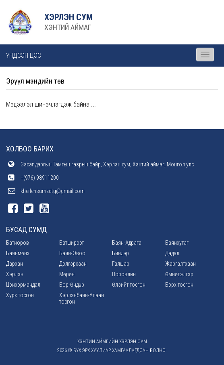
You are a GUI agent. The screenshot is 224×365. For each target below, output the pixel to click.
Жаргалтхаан (180, 263)
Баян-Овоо (72, 253)
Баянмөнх (17, 253)
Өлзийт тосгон (128, 284)
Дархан (14, 263)
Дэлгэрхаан (73, 263)
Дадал (172, 253)
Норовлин (124, 274)
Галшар (120, 263)
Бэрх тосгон (179, 284)
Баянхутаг (177, 242)
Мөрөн (67, 274)
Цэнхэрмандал (23, 284)
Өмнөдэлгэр (179, 274)
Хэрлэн (14, 274)
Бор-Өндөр (71, 284)
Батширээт (71, 242)
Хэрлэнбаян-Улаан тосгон (81, 298)
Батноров (17, 242)
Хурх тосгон (20, 295)
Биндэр (120, 253)
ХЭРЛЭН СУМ (68, 17)
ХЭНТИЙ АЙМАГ (67, 27)
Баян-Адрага (126, 242)
